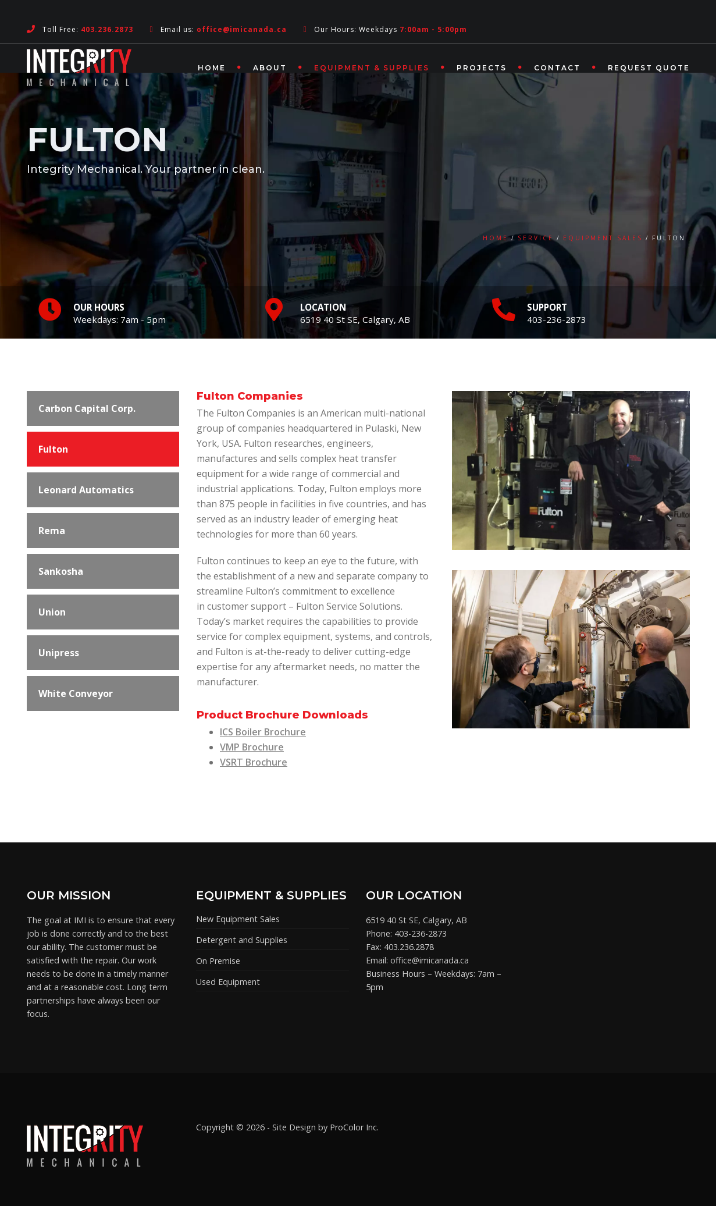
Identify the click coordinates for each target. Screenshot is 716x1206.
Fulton (53, 449)
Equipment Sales (603, 238)
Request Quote (649, 67)
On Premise (218, 960)
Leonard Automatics (86, 489)
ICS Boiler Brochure (263, 731)
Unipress (58, 652)
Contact (557, 67)
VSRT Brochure (253, 762)
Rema (51, 530)
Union (52, 612)
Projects (482, 67)
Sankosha (60, 571)
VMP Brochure (252, 747)
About (270, 67)
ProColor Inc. (354, 1127)
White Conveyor (75, 693)
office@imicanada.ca (429, 960)
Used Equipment (228, 981)
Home (212, 67)
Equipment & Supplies (371, 67)
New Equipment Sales (238, 918)
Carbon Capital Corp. (87, 408)
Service (536, 238)
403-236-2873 (420, 933)
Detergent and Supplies (241, 939)
